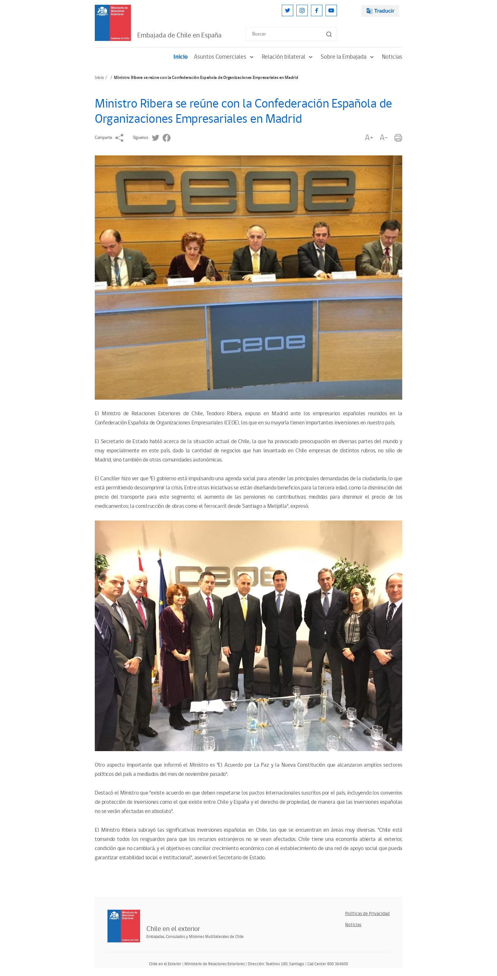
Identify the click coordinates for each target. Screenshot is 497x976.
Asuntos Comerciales (224, 57)
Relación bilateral (288, 57)
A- (384, 138)
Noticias (392, 57)
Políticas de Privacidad (367, 913)
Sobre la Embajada (348, 57)
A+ (369, 138)
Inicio (180, 57)
